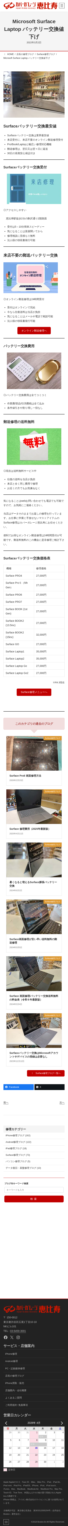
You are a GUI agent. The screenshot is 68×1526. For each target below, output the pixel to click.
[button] (34, 330)
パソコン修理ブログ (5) (18, 1161)
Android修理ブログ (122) (18, 1142)
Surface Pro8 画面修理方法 (25, 775)
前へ (6, 1102)
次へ (62, 1102)
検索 (34, 1199)
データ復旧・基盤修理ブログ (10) (23, 1168)
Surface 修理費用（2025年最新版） (29, 829)
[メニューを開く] (62, 5)
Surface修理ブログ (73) (18, 1155)
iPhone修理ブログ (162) (18, 1135)
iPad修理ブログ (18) (16, 1148)
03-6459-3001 (18, 1330)
